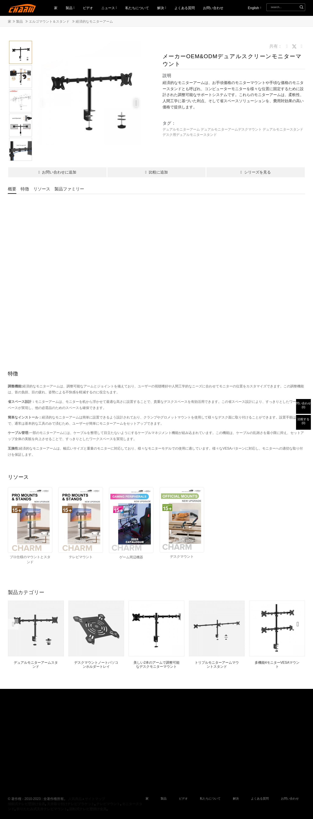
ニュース (109, 8)
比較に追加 (156, 172)
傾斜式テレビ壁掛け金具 (26, 804)
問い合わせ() (303, 405)
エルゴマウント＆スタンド (49, 21)
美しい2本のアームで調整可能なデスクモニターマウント (156, 664)
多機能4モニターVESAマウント (277, 664)
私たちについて (137, 8)
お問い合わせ (213, 8)
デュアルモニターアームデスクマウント (231, 129)
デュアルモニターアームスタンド (36, 664)
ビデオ (88, 8)
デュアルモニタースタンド (283, 129)
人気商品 (75, 799)
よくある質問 (184, 8)
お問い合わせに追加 (57, 172)
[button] (136, 103)
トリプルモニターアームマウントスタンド (217, 664)
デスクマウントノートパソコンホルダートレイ (96, 664)
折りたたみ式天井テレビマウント (42, 809)
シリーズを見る (256, 172)
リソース (41, 189)
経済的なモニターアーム (94, 21)
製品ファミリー (69, 189)
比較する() (303, 421)
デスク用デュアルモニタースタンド (190, 134)
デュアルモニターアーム (181, 129)
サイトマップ (95, 799)
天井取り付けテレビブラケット (71, 804)
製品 (70, 8)
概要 (12, 189)
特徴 (25, 189)
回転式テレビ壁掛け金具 (88, 809)
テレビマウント (108, 804)
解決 (161, 8)
